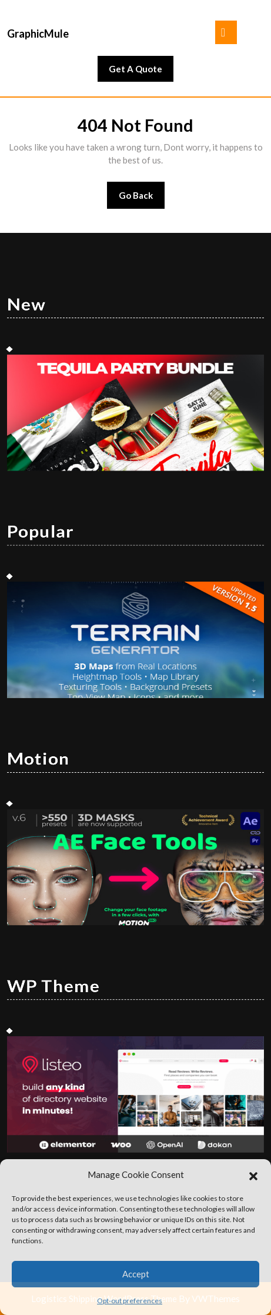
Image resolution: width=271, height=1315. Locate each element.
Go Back (142, 199)
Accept (135, 1274)
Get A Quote (141, 72)
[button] (253, 1174)
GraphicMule (38, 33)
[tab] (226, 32)
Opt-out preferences (129, 1300)
